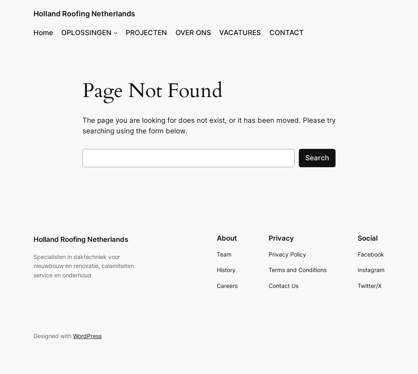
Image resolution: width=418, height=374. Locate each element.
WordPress (87, 335)
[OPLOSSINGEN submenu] (115, 33)
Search (317, 158)
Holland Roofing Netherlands (84, 13)
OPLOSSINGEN (86, 33)
